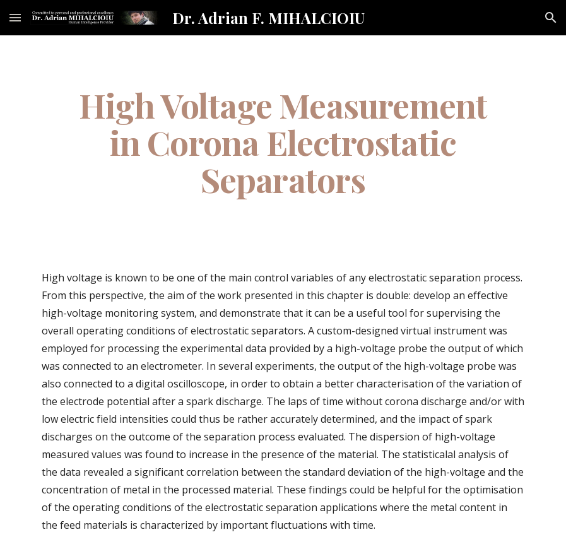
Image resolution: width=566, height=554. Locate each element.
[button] (15, 17)
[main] (283, 142)
